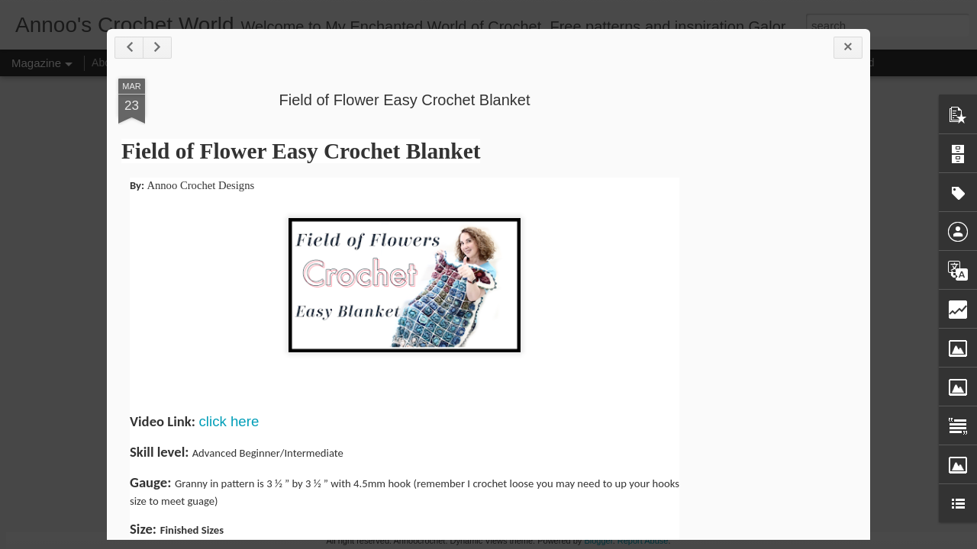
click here (229, 421)
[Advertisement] (774, 318)
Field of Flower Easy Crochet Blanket (404, 100)
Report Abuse (643, 540)
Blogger (598, 540)
